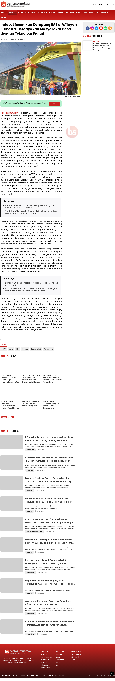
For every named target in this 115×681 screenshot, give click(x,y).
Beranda (4, 12)
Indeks (3, 17)
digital (11, 349)
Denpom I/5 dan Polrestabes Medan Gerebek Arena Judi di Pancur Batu (32, 284)
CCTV (3, 349)
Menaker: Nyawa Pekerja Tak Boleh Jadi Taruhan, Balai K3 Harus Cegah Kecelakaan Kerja (48, 501)
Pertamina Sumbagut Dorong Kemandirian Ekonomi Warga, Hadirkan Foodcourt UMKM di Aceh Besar (49, 542)
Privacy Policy (40, 675)
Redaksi (14, 675)
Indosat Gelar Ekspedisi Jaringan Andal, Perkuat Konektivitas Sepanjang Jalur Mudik (51, 407)
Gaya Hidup (70, 12)
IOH (17, 349)
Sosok (58, 665)
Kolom (97, 12)
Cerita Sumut (42, 12)
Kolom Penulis (88, 12)
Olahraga (60, 12)
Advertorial (75, 657)
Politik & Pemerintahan (26, 12)
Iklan (56, 675)
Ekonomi (52, 12)
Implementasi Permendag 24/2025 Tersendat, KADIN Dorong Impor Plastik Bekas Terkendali (49, 583)
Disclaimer (49, 675)
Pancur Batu (48, 349)
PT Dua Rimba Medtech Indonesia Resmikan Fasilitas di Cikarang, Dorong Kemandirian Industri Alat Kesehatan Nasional (49, 440)
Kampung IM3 (36, 349)
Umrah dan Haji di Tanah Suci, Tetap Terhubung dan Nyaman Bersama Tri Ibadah (30, 206)
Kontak (61, 675)
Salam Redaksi (76, 652)
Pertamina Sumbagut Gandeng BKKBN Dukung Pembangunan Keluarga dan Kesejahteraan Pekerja (46, 563)
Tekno (58, 657)
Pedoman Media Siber (26, 675)
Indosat (25, 349)
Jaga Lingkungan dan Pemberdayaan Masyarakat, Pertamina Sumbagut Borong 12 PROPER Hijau (49, 522)
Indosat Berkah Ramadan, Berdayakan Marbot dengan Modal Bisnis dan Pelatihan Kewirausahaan (31, 289)
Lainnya (104, 12)
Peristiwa (12, 12)
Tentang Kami (5, 675)
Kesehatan (30, 450)
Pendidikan (30, 572)
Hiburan (59, 654)
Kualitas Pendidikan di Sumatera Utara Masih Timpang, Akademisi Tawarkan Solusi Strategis (49, 624)
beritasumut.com (9, 113)
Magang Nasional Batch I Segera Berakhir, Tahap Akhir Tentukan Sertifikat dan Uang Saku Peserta (48, 481)
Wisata (78, 12)
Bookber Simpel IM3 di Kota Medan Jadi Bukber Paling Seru (31, 403)
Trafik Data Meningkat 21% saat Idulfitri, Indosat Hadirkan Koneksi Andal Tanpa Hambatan (31, 212)
